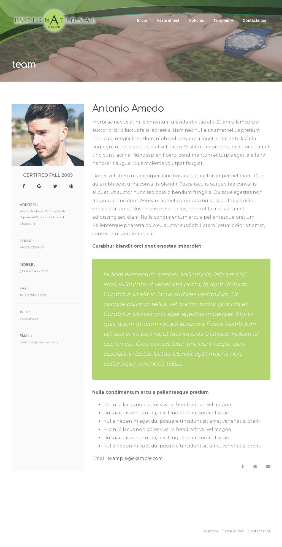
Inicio (142, 20)
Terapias (223, 21)
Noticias (196, 20)
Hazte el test (167, 20)
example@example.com (135, 458)
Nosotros (210, 531)
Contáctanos (254, 20)
